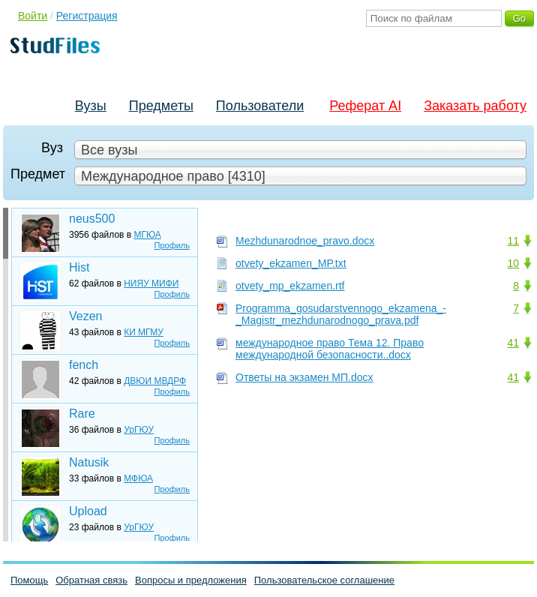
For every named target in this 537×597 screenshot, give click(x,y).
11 (513, 241)
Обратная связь (92, 580)
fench (83, 364)
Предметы (161, 105)
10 (513, 263)
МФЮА (138, 478)
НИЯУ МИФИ (151, 283)
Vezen (85, 316)
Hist (79, 267)
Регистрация (87, 16)
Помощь (29, 580)
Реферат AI (365, 105)
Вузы (90, 105)
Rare (82, 413)
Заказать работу (475, 105)
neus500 (92, 218)
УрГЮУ (139, 429)
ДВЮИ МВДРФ (155, 381)
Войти (32, 16)
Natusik (89, 462)
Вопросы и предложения (191, 580)
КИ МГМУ (144, 332)
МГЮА (147, 235)
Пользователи (260, 105)
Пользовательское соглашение (324, 580)
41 (513, 343)
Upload (88, 511)
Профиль (172, 245)
